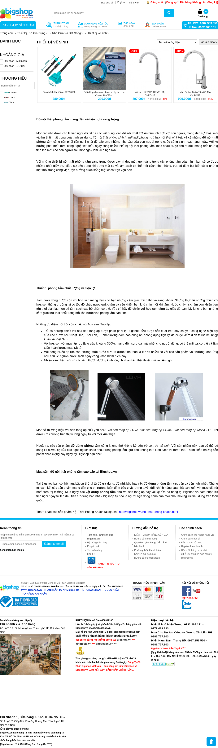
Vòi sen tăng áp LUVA (122, 430)
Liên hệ (91, 554)
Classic (10, 92)
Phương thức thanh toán (147, 550)
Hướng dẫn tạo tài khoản (147, 558)
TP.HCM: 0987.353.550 (202, 23)
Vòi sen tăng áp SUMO (156, 430)
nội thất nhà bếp (172, 137)
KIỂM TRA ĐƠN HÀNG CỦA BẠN (151, 535)
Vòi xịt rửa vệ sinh (156, 445)
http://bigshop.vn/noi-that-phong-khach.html (148, 511)
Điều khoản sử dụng (191, 542)
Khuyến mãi (93, 546)
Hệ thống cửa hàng (97, 542)
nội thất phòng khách (112, 137)
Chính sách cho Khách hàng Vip (197, 535)
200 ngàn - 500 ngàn (15, 60)
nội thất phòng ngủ (141, 137)
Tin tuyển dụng (94, 550)
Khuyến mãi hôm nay (145, 554)
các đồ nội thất (127, 133)
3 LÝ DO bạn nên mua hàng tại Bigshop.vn (197, 556)
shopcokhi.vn (104, 643)
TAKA (9, 97)
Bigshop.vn (124, 639)
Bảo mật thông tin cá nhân (194, 550)
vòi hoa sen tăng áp (154, 308)
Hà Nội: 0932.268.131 (202, 27)
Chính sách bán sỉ (190, 538)
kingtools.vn (83, 643)
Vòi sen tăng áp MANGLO (192, 430)
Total (9, 102)
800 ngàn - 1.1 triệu (14, 65)
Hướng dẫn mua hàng (145, 538)
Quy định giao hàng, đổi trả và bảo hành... (150, 544)
